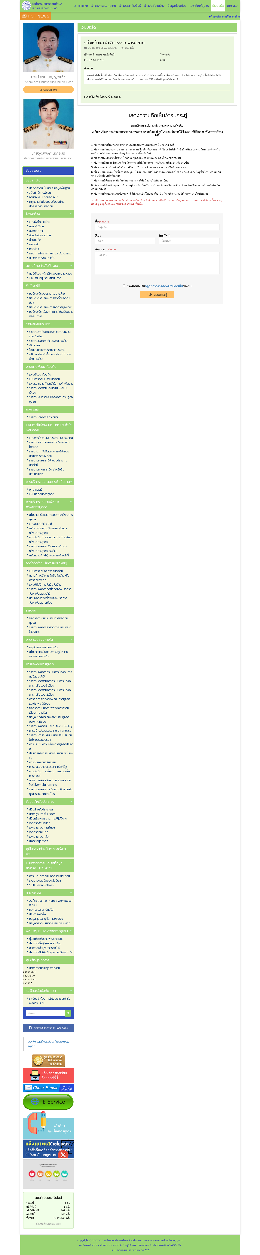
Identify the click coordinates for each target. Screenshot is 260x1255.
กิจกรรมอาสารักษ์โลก (42, 909)
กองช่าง (34, 249)
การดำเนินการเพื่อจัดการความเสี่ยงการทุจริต (50, 773)
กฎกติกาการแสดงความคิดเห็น (164, 286)
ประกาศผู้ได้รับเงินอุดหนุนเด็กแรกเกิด (51, 952)
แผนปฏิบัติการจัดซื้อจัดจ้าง (45, 584)
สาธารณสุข (33, 892)
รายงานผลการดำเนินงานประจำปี (48, 340)
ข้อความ (105, 249)
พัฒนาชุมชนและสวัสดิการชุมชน (47, 930)
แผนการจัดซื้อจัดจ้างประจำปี (46, 571)
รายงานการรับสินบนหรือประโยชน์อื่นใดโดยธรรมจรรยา (50, 737)
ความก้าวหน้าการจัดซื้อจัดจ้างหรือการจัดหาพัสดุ (49, 577)
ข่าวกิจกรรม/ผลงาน (103, 5)
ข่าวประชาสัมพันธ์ (130, 5)
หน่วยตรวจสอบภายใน (42, 258)
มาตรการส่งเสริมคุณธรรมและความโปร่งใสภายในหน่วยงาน (50, 782)
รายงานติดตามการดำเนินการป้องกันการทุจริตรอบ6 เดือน (50, 683)
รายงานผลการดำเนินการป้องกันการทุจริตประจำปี (50, 674)
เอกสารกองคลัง (39, 836)
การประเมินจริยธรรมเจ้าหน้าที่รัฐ (48, 766)
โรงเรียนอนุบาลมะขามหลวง (45, 278)
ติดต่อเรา (233, 5)
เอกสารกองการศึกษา (42, 827)
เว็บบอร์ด (218, 5)
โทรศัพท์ (164, 235)
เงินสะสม (34, 345)
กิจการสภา (33, 409)
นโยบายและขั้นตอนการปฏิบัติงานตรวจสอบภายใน (48, 654)
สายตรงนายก (48, 89)
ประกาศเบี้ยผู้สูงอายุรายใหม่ (45, 943)
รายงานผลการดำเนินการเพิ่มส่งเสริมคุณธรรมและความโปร (51, 791)
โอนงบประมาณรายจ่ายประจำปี (47, 350)
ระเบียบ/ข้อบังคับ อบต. (41, 990)
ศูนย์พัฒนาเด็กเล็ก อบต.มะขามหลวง (50, 273)
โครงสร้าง (33, 213)
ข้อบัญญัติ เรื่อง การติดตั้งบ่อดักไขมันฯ (50, 300)
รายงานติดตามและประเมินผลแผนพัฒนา (48, 390)
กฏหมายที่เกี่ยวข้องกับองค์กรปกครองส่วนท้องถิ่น (46, 203)
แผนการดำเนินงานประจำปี (44, 379)
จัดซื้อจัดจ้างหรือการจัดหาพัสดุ (46, 563)
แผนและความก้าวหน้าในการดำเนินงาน (51, 383)
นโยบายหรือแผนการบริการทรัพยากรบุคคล (51, 516)
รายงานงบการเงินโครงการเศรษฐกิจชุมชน (51, 399)
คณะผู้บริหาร (36, 226)
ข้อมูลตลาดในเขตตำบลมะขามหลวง (49, 923)
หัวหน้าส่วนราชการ (40, 235)
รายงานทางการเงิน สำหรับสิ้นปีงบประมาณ (46, 471)
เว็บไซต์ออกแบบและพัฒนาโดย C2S (130, 1250)
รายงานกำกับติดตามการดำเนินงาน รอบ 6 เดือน (50, 333)
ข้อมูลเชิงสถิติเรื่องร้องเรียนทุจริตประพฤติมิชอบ (49, 719)
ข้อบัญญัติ (33, 285)
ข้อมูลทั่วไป (33, 180)
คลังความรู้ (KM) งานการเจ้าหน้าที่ (49, 555)
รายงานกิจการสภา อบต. (43, 417)
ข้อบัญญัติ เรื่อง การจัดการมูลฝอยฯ (50, 307)
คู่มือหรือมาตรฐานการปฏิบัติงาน (48, 818)
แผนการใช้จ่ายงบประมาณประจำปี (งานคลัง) (48, 427)
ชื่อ (102, 221)
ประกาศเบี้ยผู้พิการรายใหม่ (44, 947)
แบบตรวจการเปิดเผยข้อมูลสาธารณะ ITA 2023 (44, 865)
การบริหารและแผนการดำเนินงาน (48, 481)
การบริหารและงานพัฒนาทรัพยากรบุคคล (42, 504)
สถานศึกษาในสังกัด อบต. (43, 265)
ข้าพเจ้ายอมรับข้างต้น (157, 286)
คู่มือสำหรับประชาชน (41, 809)
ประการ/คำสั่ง (37, 914)
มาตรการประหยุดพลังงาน (44, 968)
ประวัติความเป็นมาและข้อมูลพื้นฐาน (49, 188)
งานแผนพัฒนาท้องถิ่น (41, 366)
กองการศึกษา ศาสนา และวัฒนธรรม (50, 253)
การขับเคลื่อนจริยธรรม (42, 762)
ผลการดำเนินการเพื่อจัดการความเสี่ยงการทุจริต (49, 710)
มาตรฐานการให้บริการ (42, 814)
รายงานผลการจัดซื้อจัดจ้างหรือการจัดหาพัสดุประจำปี (50, 591)
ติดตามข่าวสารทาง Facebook (48, 1028)
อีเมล (98, 235)
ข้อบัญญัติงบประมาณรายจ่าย (47, 293)
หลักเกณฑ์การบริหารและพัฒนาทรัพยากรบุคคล (48, 530)
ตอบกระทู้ (157, 294)
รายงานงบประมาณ (38, 323)
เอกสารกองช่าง (38, 832)
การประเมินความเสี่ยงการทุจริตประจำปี (51, 746)
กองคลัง (34, 244)
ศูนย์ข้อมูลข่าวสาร (37, 960)
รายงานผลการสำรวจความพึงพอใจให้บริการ (50, 629)
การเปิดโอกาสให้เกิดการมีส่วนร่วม (49, 876)
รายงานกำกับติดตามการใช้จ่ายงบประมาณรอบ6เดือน (49, 453)
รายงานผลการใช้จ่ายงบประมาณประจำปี (48, 462)
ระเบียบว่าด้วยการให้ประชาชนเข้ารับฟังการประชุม (49, 1000)
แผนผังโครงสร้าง (39, 221)
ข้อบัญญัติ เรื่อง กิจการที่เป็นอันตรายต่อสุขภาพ (51, 313)
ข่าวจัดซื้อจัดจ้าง (154, 5)
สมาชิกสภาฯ (36, 230)
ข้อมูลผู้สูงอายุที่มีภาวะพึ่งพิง (46, 918)
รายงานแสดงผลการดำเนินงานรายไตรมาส (49, 444)
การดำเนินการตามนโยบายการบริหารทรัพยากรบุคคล (51, 539)
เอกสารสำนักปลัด (39, 823)
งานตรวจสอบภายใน (39, 639)
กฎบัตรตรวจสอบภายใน (43, 647)
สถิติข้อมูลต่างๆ (38, 841)
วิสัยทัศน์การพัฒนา (40, 192)
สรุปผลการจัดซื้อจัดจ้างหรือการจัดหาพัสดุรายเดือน (48, 600)
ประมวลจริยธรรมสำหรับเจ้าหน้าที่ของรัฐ (51, 755)
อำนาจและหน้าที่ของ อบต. (44, 197)
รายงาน (31, 610)
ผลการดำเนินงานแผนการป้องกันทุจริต (48, 620)
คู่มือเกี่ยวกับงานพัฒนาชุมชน (46, 938)
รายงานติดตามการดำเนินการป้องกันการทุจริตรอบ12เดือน (50, 692)
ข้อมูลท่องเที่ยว (177, 5)
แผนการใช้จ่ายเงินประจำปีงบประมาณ (51, 438)
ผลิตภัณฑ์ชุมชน (199, 5)
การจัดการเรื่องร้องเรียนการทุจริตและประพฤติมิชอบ (49, 701)
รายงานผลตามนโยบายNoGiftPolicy (50, 726)
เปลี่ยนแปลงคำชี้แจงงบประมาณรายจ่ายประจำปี (50, 356)
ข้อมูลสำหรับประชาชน (40, 801)
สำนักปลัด (35, 239)
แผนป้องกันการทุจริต (41, 494)
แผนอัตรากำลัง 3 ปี (40, 523)
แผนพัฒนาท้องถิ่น (40, 374)
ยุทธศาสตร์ (35, 489)
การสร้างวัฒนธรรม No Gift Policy (50, 730)
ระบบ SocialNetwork (41, 885)
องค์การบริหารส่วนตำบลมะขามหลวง (48, 1044)
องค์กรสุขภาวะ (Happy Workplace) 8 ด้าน (50, 902)
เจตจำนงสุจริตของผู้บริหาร (45, 880)
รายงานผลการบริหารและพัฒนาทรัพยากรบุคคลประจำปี (48, 548)
